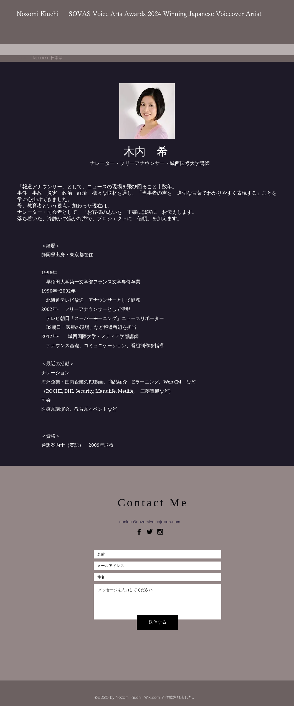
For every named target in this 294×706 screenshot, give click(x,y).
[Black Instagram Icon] (160, 532)
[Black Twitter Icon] (150, 532)
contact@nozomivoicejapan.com (149, 521)
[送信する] (157, 622)
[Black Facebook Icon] (139, 532)
